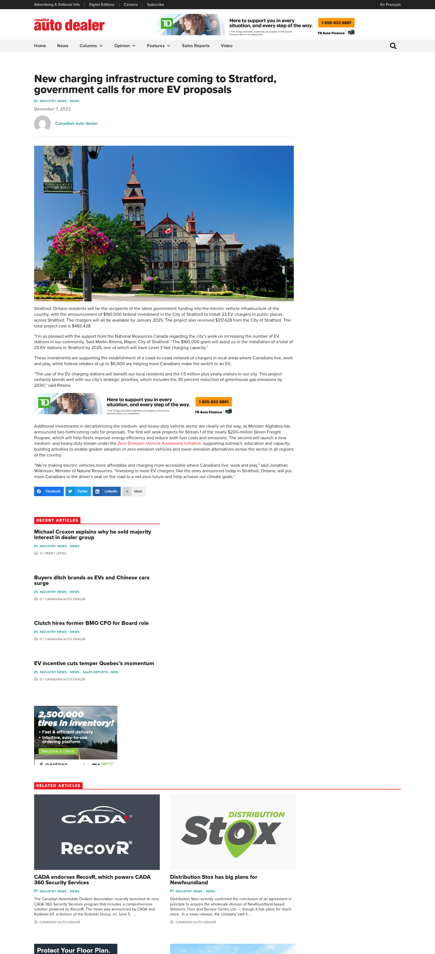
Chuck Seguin (373, 904)
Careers (131, 5)
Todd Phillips (52, 794)
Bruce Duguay (329, 904)
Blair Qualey (371, 896)
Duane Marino (373, 879)
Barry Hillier (327, 913)
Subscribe (156, 5)
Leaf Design (389, 947)
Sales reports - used (341, 762)
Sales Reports (196, 46)
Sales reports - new (340, 253)
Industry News (53, 113)
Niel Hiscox (327, 921)
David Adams (328, 862)
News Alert (232, 887)
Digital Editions (102, 5)
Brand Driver (278, 871)
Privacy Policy (46, 947)
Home (40, 46)
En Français (390, 4)
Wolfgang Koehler (376, 862)
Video (227, 46)
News (63, 46)
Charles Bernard (331, 879)
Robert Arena (328, 871)
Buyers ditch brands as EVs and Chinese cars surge (357, 145)
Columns (91, 46)
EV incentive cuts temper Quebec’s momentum (349, 238)
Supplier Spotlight (282, 879)
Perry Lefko (339, 117)
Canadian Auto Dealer (348, 163)
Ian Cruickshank (331, 896)
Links (133, 879)
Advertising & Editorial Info (57, 5)
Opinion (125, 46)
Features (159, 46)
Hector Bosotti (329, 887)
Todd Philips (371, 887)
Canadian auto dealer (76, 136)
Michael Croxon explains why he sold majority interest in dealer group (358, 95)
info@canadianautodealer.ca (64, 864)
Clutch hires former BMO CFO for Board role (355, 191)
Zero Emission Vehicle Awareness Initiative (218, 444)
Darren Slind (372, 913)
